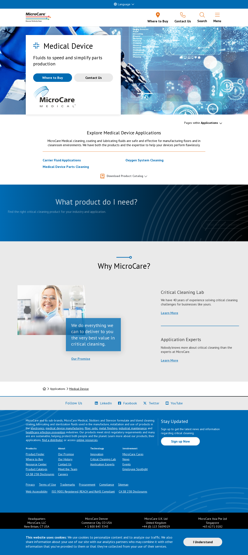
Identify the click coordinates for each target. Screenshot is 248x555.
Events (127, 464)
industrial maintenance (133, 428)
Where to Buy (34, 459)
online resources (87, 440)
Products (31, 448)
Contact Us (64, 464)
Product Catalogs (36, 469)
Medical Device (79, 389)
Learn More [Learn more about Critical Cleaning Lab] (199, 313)
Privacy (30, 484)
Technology (97, 448)
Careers (63, 474)
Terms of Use (47, 484)
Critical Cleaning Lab (103, 459)
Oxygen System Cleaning (144, 160)
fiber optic (91, 428)
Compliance (106, 484)
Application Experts (102, 464)
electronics (37, 428)
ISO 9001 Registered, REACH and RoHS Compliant (83, 491)
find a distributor (52, 440)
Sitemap (123, 484)
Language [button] (122, 4)
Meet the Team (67, 469)
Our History (65, 459)
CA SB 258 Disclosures (40, 474)
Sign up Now (180, 441)
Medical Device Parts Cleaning (66, 167)
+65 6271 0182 (213, 526)
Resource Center (36, 464)
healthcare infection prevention (45, 432)
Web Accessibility (37, 491)
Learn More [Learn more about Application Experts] (199, 360)
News (126, 459)
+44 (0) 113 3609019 (156, 526)
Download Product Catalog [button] (125, 176)
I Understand (203, 542)
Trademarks (67, 484)
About (61, 448)
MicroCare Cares (133, 454)
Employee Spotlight (135, 469)
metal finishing (108, 428)
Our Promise (80, 375)
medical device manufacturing (64, 428)
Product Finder (35, 454)
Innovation (96, 454)
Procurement (87, 484)
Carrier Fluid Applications (62, 160)
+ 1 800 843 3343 (96, 526)
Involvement (130, 448)
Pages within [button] (201, 123)
